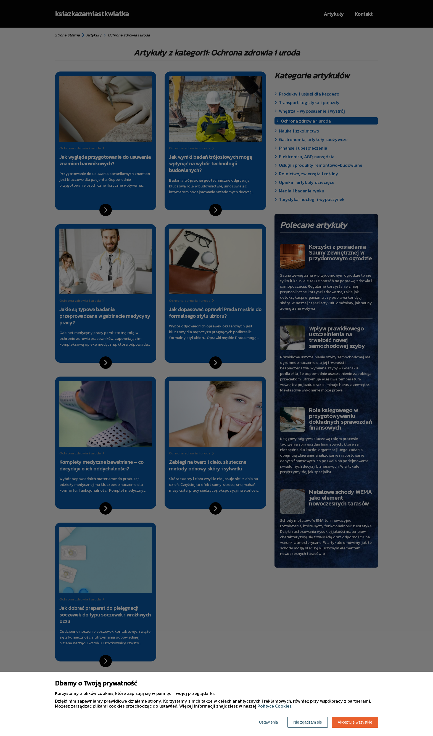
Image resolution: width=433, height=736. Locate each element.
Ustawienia (268, 722)
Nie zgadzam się (307, 722)
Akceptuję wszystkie (355, 722)
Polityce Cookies (274, 706)
